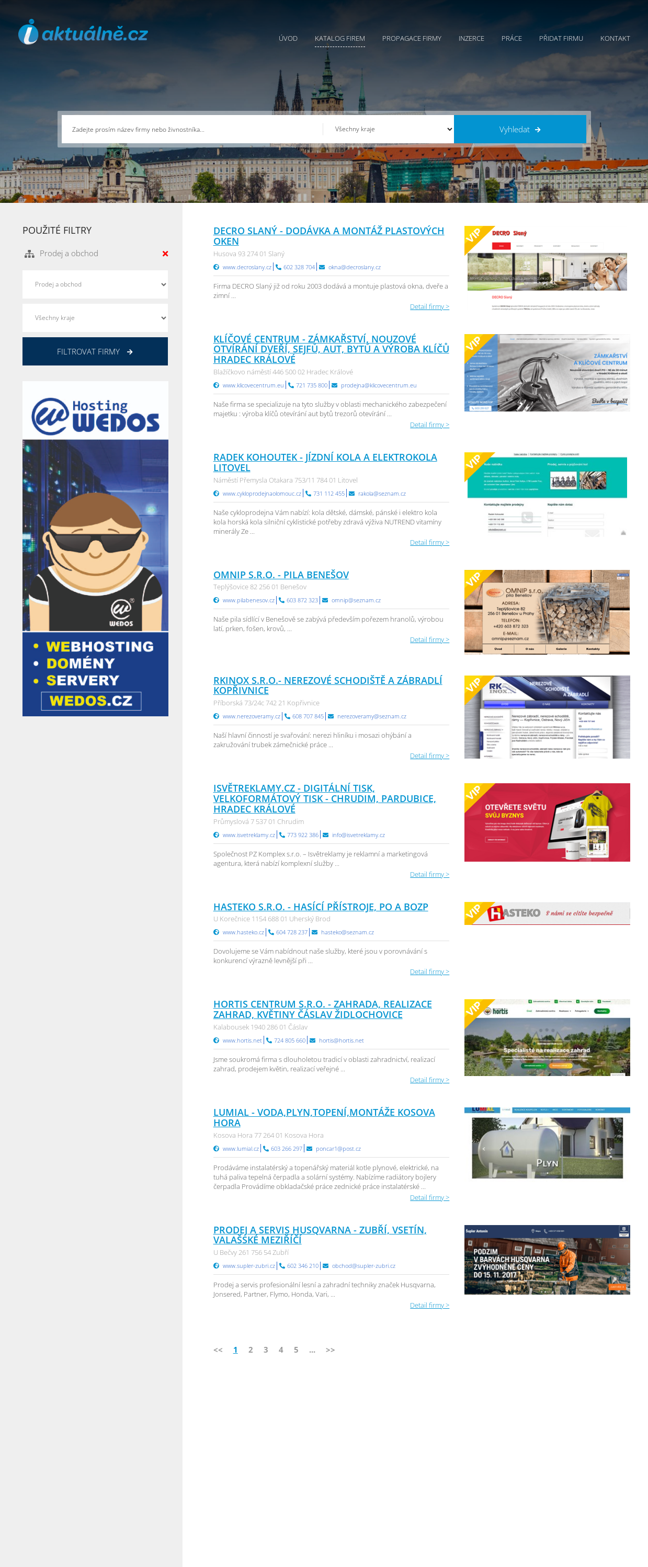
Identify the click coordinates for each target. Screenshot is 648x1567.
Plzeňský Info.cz (560, 1434)
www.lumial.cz (241, 1148)
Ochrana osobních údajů (362, 1461)
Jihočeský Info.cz (560, 1461)
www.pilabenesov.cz (249, 600)
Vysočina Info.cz (458, 1474)
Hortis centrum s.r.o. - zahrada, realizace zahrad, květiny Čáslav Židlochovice (322, 1009)
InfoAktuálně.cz (101, 1557)
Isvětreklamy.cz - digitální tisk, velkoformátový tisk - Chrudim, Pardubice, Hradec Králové (324, 798)
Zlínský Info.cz (557, 1474)
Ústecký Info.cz (456, 1447)
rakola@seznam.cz (382, 493)
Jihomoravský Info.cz (465, 1500)
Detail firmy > (429, 306)
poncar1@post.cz (338, 1148)
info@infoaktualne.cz (69, 1486)
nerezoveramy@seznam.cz (371, 716)
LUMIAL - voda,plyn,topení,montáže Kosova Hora (324, 1117)
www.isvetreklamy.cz (249, 835)
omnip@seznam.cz (356, 600)
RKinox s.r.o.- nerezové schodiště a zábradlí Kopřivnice (327, 685)
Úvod (288, 38)
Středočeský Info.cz (565, 1487)
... (312, 1349)
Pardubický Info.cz (462, 1434)
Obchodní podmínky (355, 1447)
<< (218, 1349)
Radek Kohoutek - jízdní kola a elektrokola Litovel (325, 462)
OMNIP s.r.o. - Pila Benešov (281, 574)
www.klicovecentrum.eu (253, 385)
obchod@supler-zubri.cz (363, 1265)
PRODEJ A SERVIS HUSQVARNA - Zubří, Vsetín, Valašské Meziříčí (320, 1234)
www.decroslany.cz (247, 267)
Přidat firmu (561, 38)
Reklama (243, 1500)
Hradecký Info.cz (459, 1487)
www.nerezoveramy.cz (251, 716)
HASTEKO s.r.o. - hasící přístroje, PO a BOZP (320, 906)
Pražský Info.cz (558, 1447)
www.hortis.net (242, 1040)
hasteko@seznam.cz (347, 932)
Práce (512, 38)
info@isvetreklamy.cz (358, 835)
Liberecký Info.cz (459, 1513)
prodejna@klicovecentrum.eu (379, 385)
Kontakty (337, 1474)
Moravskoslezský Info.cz (470, 1461)
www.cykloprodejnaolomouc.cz (262, 493)
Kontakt (615, 38)
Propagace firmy (411, 38)
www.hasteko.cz (243, 932)
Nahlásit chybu (346, 1487)
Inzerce (471, 38)
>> (330, 1349)
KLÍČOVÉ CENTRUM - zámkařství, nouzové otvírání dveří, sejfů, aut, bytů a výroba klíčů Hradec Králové (331, 349)
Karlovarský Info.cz (564, 1513)
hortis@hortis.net (341, 1040)
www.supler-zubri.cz (249, 1265)
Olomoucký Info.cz (564, 1500)
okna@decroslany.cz (354, 267)
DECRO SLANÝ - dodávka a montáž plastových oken (329, 235)
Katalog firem (340, 38)
